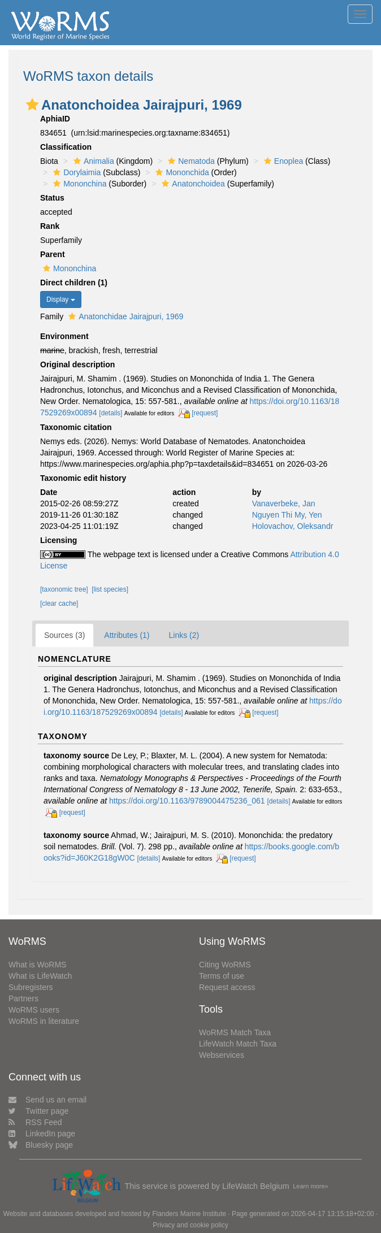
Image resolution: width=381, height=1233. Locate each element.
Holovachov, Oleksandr (293, 526)
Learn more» (310, 1186)
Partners (23, 998)
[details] (110, 413)
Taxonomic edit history (83, 478)
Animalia (92, 161)
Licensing (58, 540)
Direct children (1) (73, 282)
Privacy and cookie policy (190, 1225)
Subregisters (30, 987)
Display (60, 299)
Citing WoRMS (225, 964)
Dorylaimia (75, 172)
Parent (52, 254)
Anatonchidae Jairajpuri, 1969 (124, 316)
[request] (205, 413)
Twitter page (38, 1110)
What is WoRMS (37, 964)
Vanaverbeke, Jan (283, 503)
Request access (227, 987)
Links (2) (184, 635)
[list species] (110, 589)
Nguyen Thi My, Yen (287, 514)
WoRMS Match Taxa (235, 1032)
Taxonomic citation (76, 427)
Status (52, 197)
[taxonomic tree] (64, 589)
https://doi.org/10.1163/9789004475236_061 (187, 800)
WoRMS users (33, 1009)
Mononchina (78, 183)
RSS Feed (35, 1122)
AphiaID (55, 118)
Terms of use (221, 975)
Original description (77, 364)
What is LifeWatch (40, 975)
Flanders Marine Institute (189, 1214)
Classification (66, 146)
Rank (49, 226)
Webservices (221, 1055)
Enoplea (282, 161)
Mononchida (181, 172)
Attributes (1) (126, 635)
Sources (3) (64, 635)
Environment (64, 336)
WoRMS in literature (43, 1021)
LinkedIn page (41, 1133)
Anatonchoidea (191, 183)
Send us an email (47, 1099)
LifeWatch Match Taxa (237, 1043)
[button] (32, 104)
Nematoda (190, 161)
